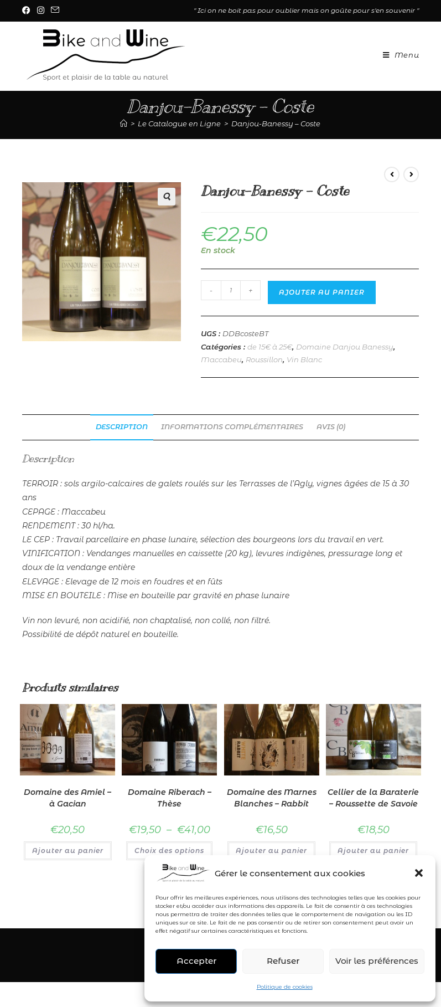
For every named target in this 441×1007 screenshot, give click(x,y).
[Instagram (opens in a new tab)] (41, 10)
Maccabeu (221, 359)
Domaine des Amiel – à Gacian (67, 798)
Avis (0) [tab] (331, 427)
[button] (418, 872)
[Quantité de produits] (231, 290)
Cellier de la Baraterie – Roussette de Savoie (373, 798)
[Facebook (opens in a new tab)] (28, 10)
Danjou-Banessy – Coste (275, 123)
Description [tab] (122, 427)
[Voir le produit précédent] (392, 174)
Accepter (196, 960)
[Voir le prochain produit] (411, 174)
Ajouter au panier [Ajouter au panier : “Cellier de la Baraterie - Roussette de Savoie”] (373, 850)
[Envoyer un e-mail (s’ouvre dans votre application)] (55, 10)
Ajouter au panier (322, 292)
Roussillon (264, 359)
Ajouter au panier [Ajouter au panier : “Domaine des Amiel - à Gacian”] (67, 850)
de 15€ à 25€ (269, 346)
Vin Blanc (304, 359)
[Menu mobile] (397, 54)
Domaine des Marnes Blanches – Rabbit (272, 798)
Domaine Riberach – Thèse (169, 798)
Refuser (283, 960)
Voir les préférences (376, 960)
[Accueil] (123, 123)
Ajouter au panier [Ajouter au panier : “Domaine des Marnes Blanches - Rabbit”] (271, 850)
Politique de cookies (285, 986)
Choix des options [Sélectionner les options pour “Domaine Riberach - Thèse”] (169, 850)
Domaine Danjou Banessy (344, 346)
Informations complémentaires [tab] (232, 427)
